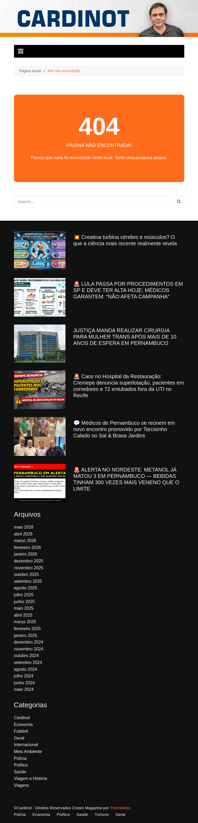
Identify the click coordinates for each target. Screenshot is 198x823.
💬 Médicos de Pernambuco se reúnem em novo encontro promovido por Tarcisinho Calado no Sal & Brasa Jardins (124, 429)
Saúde (20, 772)
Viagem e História (30, 778)
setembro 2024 (28, 662)
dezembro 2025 (28, 561)
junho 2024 (24, 683)
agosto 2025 (25, 588)
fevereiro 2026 (27, 547)
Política (21, 765)
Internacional (26, 744)
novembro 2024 (28, 649)
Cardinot (22, 717)
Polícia (20, 758)
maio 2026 (24, 527)
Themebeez (120, 808)
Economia (23, 724)
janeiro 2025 (25, 635)
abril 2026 (23, 534)
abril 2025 (23, 615)
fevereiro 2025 (27, 628)
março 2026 (25, 540)
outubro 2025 (26, 574)
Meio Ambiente (28, 751)
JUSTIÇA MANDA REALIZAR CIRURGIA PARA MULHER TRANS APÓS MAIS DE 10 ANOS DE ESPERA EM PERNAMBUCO (125, 336)
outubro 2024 (26, 655)
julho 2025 (24, 595)
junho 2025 (24, 601)
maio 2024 (24, 689)
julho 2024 (24, 676)
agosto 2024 (25, 669)
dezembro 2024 (28, 642)
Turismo (102, 814)
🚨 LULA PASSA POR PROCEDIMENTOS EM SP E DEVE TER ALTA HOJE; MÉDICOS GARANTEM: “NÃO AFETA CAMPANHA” (128, 290)
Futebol (21, 731)
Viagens (21, 785)
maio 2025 (24, 608)
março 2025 (25, 621)
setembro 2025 (28, 581)
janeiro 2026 (25, 554)
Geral (19, 738)
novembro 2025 (28, 568)
